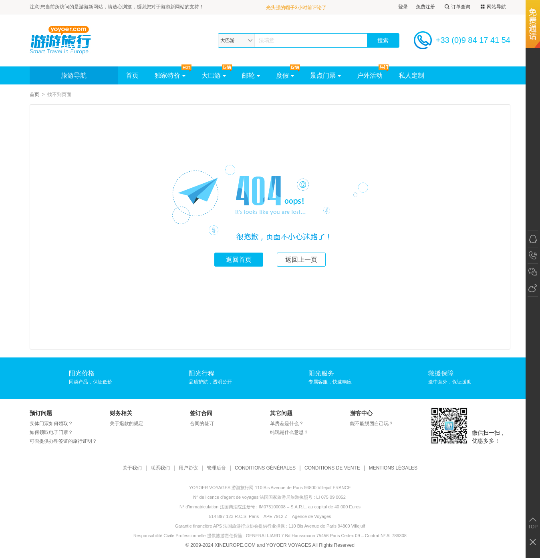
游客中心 (361, 413)
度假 (285, 75)
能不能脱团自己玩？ (371, 423)
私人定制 (411, 75)
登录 (403, 7)
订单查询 (456, 7)
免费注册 (425, 7)
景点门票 (325, 75)
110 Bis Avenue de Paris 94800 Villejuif (326, 526)
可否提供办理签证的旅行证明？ (63, 441)
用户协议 (188, 468)
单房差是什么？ (287, 423)
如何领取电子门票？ (51, 432)
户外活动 (370, 75)
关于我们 (132, 468)
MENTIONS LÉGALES (393, 468)
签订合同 (201, 413)
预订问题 (41, 413)
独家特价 (170, 75)
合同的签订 (202, 423)
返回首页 (239, 259)
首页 (132, 75)
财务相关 (121, 413)
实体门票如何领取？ (51, 423)
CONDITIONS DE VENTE (332, 468)
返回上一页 (301, 259)
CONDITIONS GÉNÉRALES (265, 468)
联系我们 (160, 468)
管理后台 (216, 468)
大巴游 (213, 75)
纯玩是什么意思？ (289, 432)
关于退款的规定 (126, 423)
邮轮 (251, 75)
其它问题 (281, 413)
